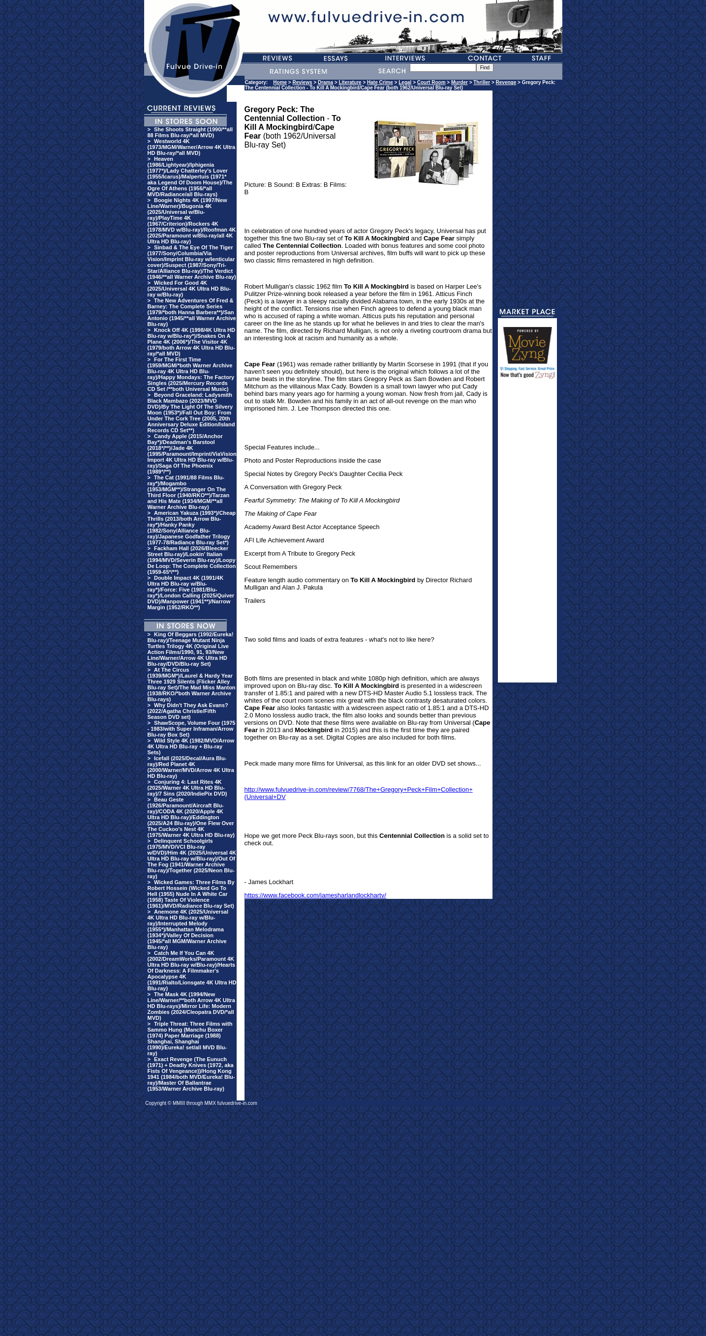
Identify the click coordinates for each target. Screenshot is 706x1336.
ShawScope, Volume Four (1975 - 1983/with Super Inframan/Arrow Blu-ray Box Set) (192, 729)
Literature (349, 82)
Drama (325, 82)
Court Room (431, 82)
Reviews (302, 82)
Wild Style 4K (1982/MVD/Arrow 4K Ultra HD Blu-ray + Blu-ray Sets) (191, 746)
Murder (459, 82)
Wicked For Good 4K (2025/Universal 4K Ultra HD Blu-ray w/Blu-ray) (189, 288)
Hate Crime (380, 82)
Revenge (506, 82)
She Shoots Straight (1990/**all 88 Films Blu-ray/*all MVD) (190, 132)
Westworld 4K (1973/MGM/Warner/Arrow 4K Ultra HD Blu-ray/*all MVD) (192, 147)
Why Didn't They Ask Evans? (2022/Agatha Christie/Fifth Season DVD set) (188, 711)
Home (280, 82)
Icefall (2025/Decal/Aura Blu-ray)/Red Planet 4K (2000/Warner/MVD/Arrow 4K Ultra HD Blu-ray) (191, 767)
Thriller (481, 82)
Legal (405, 82)
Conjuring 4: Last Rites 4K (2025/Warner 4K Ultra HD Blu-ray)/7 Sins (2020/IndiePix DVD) (187, 788)
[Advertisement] (527, 535)
